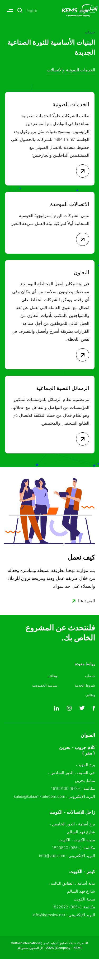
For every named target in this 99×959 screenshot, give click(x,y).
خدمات (90, 676)
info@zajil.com (52, 855)
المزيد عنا (82, 601)
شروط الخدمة (85, 685)
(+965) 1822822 (67, 906)
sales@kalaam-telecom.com (39, 796)
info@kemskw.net (48, 914)
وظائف (90, 695)
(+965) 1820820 (67, 847)
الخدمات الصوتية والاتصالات (71, 69)
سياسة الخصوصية (45, 685)
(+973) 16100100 (66, 788)
